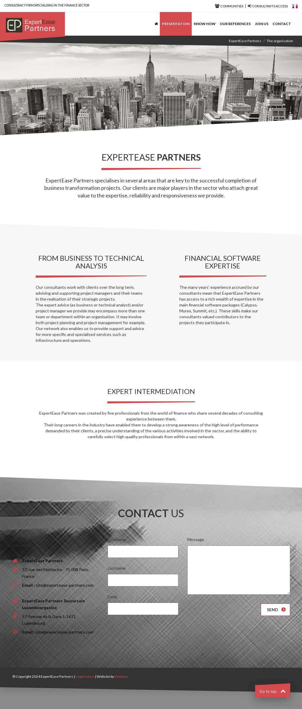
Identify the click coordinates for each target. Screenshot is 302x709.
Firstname (117, 539)
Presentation (176, 24)
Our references (235, 24)
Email (112, 596)
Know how (205, 24)
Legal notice (85, 676)
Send (272, 609)
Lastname (117, 568)
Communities (231, 6)
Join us (261, 24)
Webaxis (121, 676)
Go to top (273, 691)
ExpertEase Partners (245, 41)
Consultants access (270, 6)
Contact (282, 24)
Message (195, 539)
